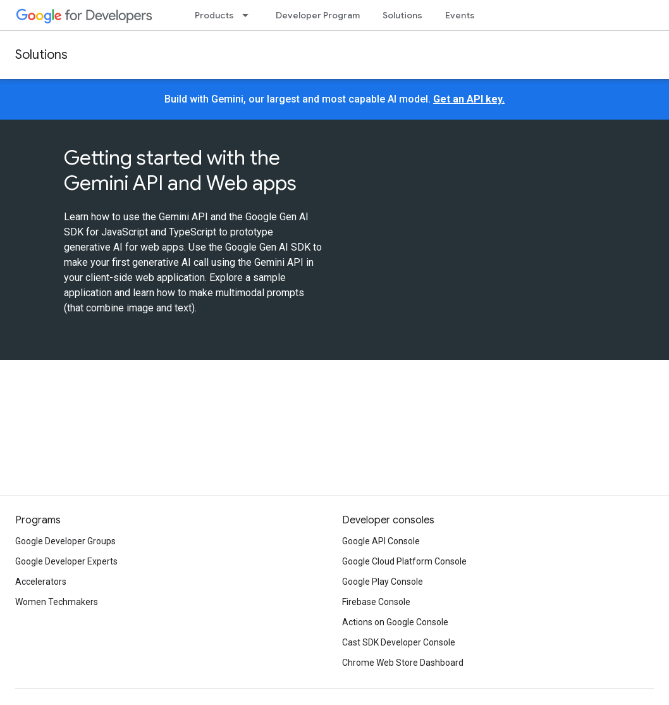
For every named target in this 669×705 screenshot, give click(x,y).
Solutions (402, 15)
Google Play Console (382, 582)
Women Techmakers (56, 602)
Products (214, 15)
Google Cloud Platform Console (404, 561)
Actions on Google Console (395, 622)
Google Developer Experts (66, 561)
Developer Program (318, 15)
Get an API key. (469, 99)
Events (460, 15)
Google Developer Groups (65, 541)
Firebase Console (376, 602)
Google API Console (381, 541)
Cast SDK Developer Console (398, 642)
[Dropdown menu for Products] (249, 15)
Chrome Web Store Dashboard (402, 663)
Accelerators (40, 582)
